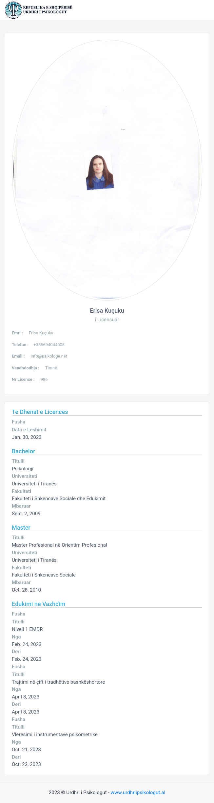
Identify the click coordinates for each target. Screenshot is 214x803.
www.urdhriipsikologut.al (138, 792)
